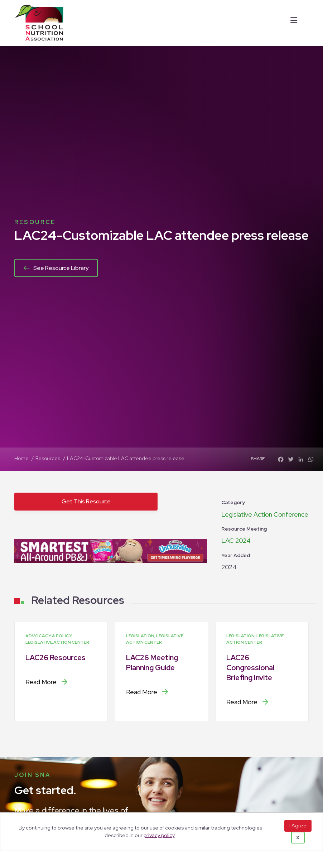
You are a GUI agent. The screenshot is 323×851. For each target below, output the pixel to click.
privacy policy (159, 835)
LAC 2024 (236, 540)
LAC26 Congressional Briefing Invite (250, 667)
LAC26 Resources (55, 657)
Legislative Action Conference (264, 514)
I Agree (298, 825)
